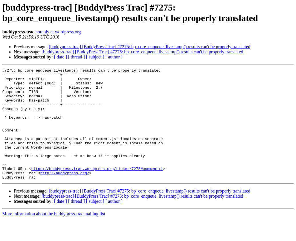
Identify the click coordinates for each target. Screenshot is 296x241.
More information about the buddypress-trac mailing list (53, 236)
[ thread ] (76, 56)
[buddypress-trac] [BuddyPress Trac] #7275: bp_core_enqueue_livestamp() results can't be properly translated (149, 46)
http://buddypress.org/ (64, 194)
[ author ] (114, 56)
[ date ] (60, 56)
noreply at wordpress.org (58, 31)
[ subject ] (95, 56)
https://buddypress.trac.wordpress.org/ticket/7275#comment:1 (97, 189)
